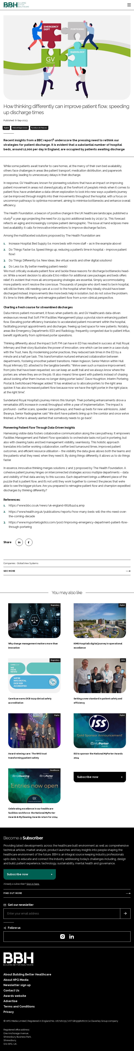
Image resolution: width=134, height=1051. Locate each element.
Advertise (10, 1001)
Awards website (14, 996)
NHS (123, 660)
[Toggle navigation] (129, 4)
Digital (6, 128)
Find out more (12, 893)
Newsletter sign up (17, 985)
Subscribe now (87, 777)
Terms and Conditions (19, 1006)
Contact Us (11, 990)
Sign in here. (33, 884)
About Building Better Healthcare (27, 974)
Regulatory (55, 605)
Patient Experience (20, 128)
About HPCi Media (15, 980)
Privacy (8, 1012)
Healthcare (54, 770)
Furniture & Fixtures (39, 128)
